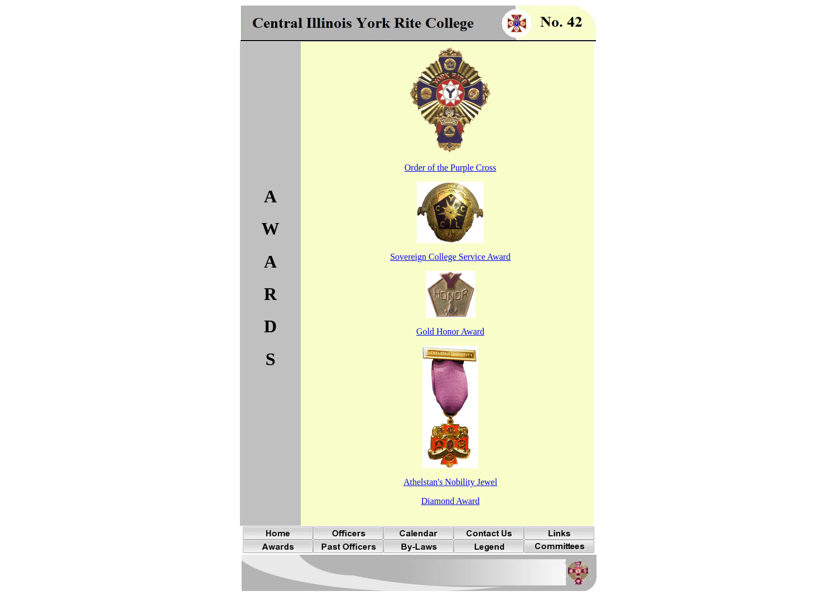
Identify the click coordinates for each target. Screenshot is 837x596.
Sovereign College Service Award (450, 256)
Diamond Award (450, 501)
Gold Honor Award (450, 331)
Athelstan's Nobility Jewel (450, 482)
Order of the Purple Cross (450, 167)
